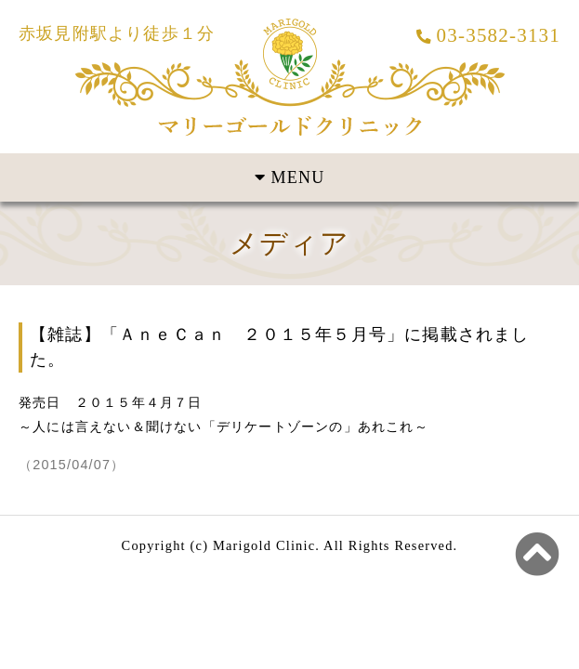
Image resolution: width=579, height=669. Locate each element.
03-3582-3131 (488, 35)
